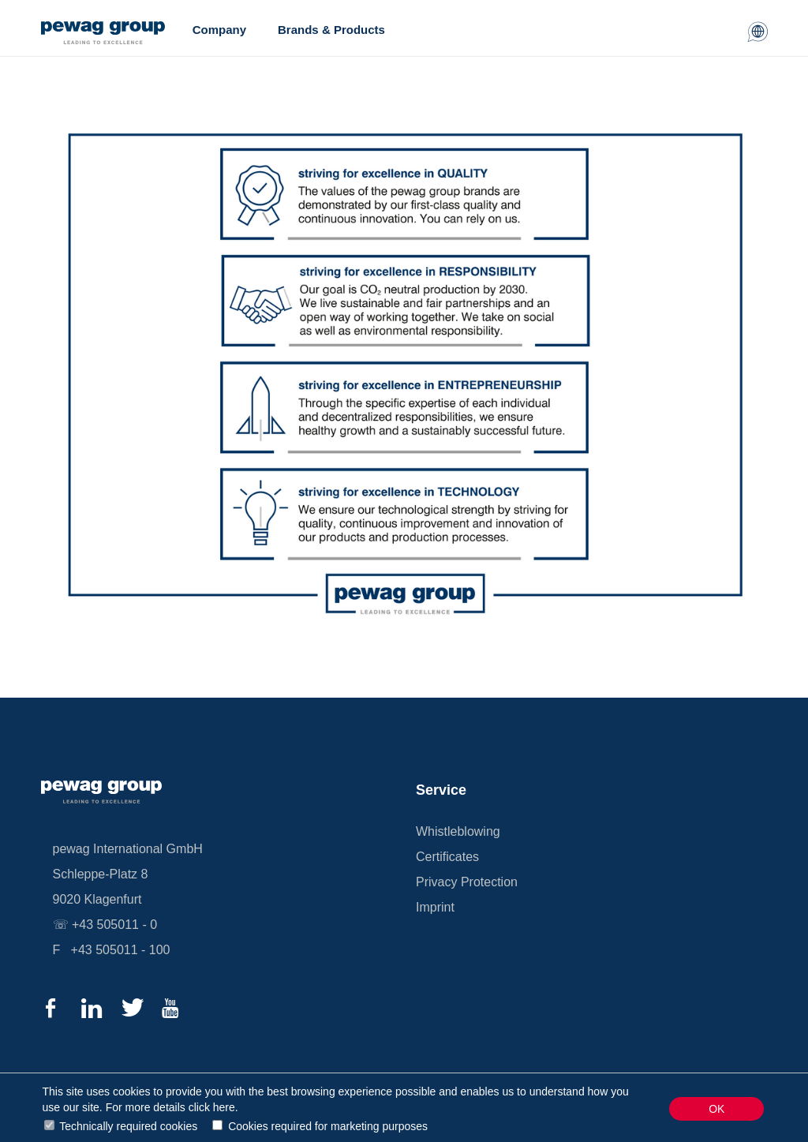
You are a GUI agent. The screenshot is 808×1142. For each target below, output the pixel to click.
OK (716, 1109)
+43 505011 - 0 (114, 924)
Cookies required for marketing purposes (328, 1126)
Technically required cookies (128, 1126)
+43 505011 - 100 (120, 950)
